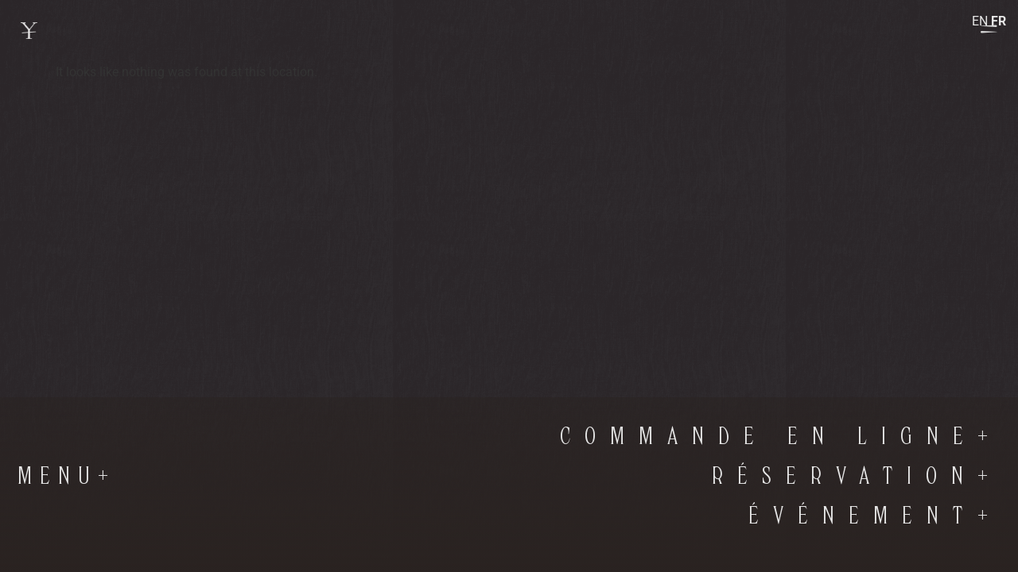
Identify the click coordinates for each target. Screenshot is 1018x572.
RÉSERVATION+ (857, 477)
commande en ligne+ (781, 437)
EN (980, 21)
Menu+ (66, 477)
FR (998, 21)
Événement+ (875, 516)
